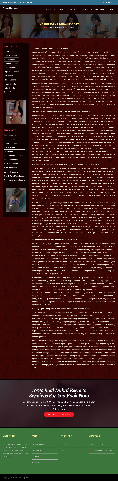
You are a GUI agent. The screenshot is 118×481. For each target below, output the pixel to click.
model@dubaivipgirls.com (12, 2)
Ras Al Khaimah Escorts (13, 156)
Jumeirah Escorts (11, 172)
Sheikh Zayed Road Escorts (14, 176)
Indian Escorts (9, 51)
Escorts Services (60, 9)
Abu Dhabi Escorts (11, 160)
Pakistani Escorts (11, 63)
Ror (61, 450)
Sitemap (63, 444)
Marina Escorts (10, 84)
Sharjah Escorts (10, 147)
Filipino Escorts (10, 80)
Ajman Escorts (10, 135)
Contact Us (110, 9)
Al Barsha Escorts (11, 164)
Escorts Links (37, 462)
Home (48, 9)
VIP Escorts (8, 76)
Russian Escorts (10, 55)
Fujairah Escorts (10, 143)
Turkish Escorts (10, 59)
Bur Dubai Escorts (11, 139)
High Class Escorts (11, 72)
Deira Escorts (9, 151)
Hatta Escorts (9, 88)
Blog (102, 9)
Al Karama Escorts (11, 168)
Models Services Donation (59, 415)
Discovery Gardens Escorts (14, 180)
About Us (71, 9)
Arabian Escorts (10, 68)
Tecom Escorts (10, 92)
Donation (94, 9)
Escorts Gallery (83, 9)
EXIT (9, 456)
